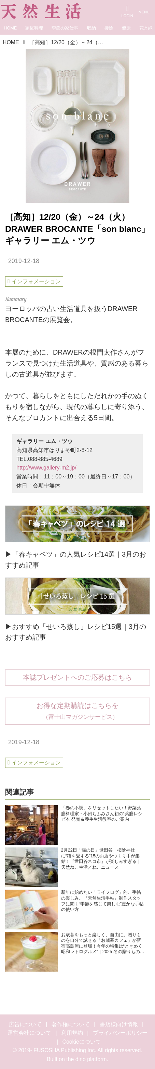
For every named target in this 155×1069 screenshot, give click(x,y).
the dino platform (86, 1059)
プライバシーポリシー (120, 1033)
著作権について (71, 1024)
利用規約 (72, 1033)
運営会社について (29, 1033)
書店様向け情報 (119, 1024)
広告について (25, 1024)
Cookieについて (81, 1042)
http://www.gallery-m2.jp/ (46, 467)
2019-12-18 (23, 261)
